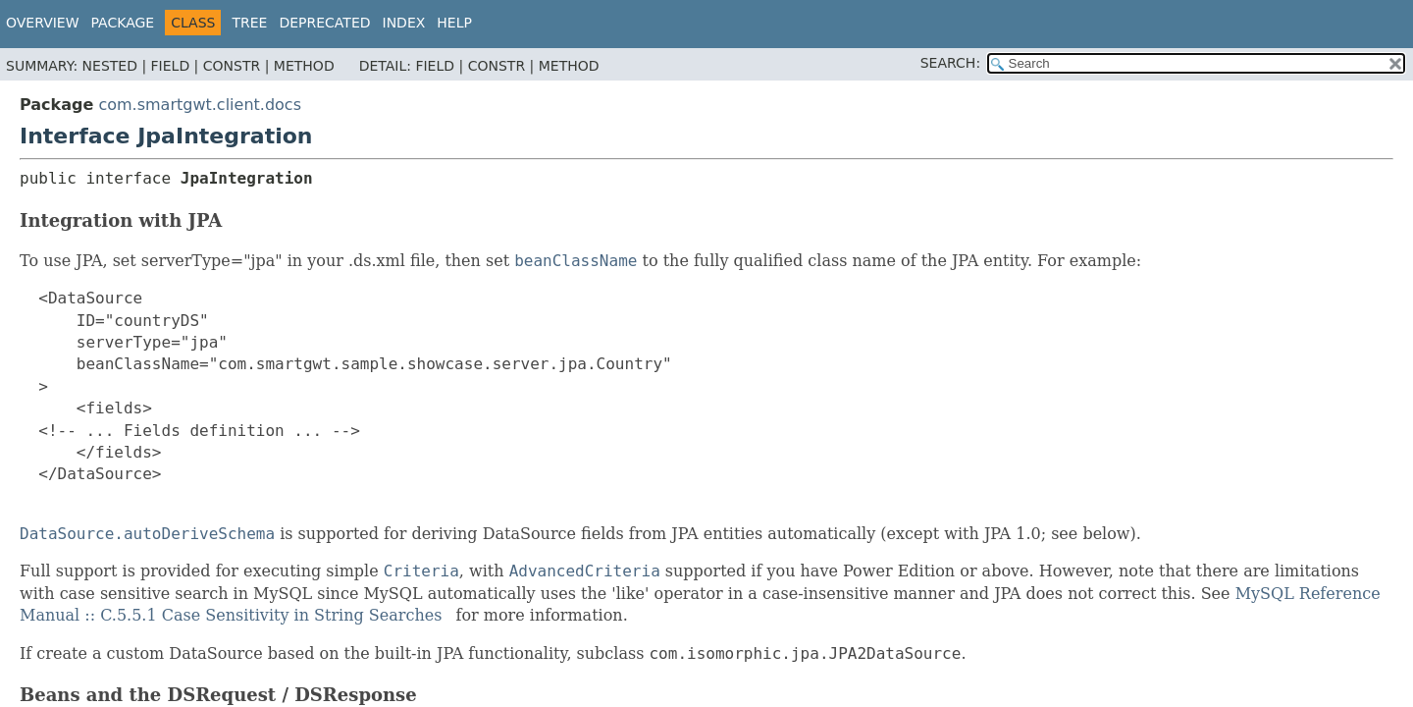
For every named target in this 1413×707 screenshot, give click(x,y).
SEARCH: (950, 63)
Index (404, 22)
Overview (42, 22)
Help (454, 22)
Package (123, 22)
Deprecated (324, 22)
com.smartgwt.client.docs (199, 104)
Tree (249, 22)
